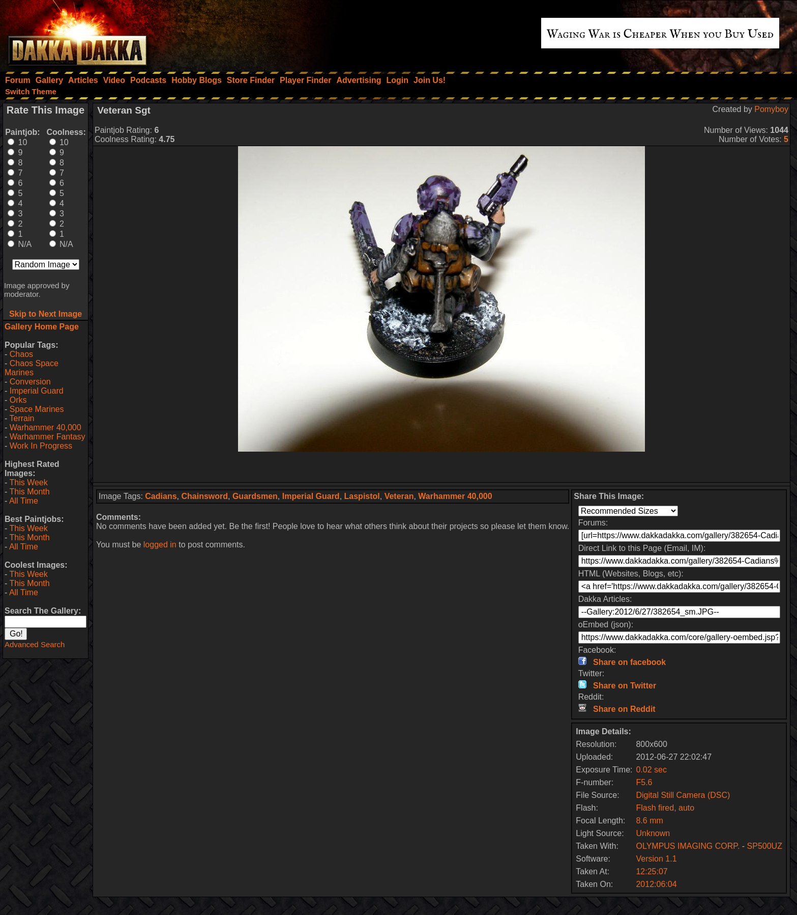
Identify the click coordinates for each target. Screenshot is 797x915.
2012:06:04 (656, 884)
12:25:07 (651, 871)
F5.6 (644, 782)
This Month (29, 491)
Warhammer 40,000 (45, 427)
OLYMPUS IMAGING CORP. (688, 846)
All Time (23, 500)
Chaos (21, 354)
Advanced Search (35, 644)
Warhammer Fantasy (47, 436)
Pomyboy (771, 109)
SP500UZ (764, 846)
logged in (159, 544)
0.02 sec (651, 769)
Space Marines (37, 409)
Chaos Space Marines (31, 368)
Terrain (21, 418)
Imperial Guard (37, 390)
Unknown (653, 833)
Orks (18, 400)
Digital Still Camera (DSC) (683, 795)
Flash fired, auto (665, 807)
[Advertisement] (441, 467)
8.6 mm (649, 820)
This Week (28, 482)
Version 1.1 (656, 858)
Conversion (30, 381)
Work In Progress (41, 445)
